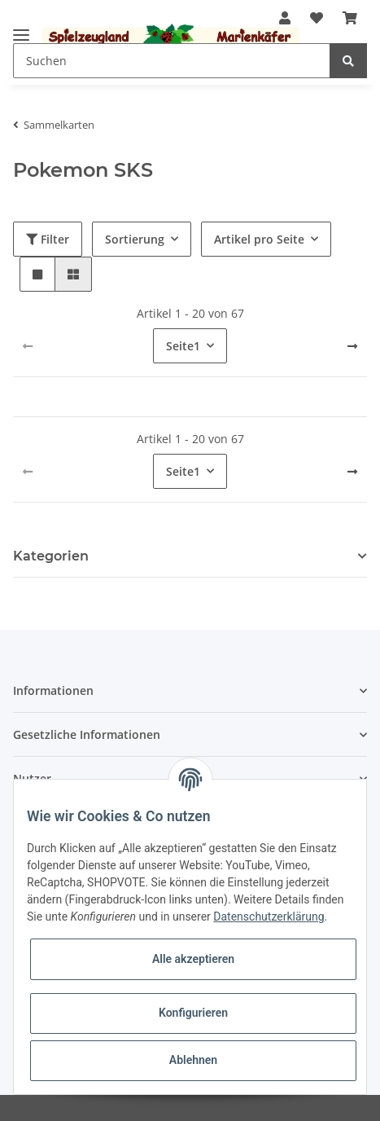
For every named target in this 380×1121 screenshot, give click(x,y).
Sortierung (134, 239)
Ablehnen (193, 1059)
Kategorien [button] (51, 556)
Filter (47, 239)
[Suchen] (171, 60)
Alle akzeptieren (193, 958)
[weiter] (352, 346)
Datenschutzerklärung (268, 916)
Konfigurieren (193, 1012)
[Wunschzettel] (316, 18)
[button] (37, 274)
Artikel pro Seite (259, 239)
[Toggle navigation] (21, 28)
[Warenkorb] (350, 18)
